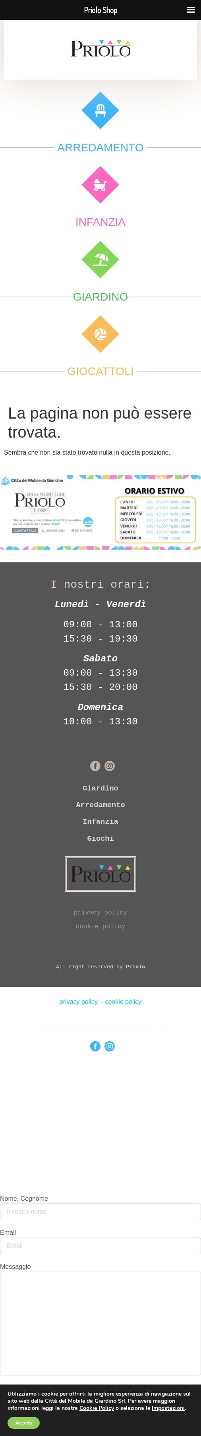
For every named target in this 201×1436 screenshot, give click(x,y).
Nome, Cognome (24, 1199)
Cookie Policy (96, 1408)
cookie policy (101, 926)
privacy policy (100, 912)
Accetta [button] (23, 1423)
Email (8, 1233)
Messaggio (15, 1267)
